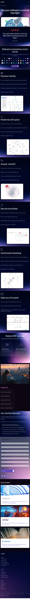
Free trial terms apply (4, 468)
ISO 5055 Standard (4, 577)
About (2, 582)
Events (2, 570)
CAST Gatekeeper (4, 562)
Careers (2, 585)
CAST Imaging (3, 5)
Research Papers (4, 575)
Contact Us (3, 588)
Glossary (27, 593)
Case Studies (3, 572)
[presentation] (14, 360)
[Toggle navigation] (28, 2)
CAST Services (4, 565)
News (2, 587)
